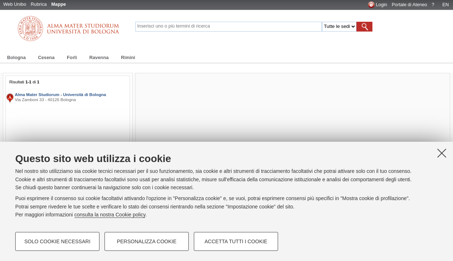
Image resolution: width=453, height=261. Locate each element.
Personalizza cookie (146, 241)
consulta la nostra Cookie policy (110, 215)
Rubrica (39, 4)
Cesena (46, 57)
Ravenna (99, 57)
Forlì (72, 57)
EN (445, 4)
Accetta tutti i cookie (236, 241)
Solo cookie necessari (57, 241)
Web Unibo (14, 4)
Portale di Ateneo (409, 4)
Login (381, 4)
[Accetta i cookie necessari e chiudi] (442, 153)
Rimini (128, 57)
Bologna (16, 57)
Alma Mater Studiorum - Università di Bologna (60, 94)
